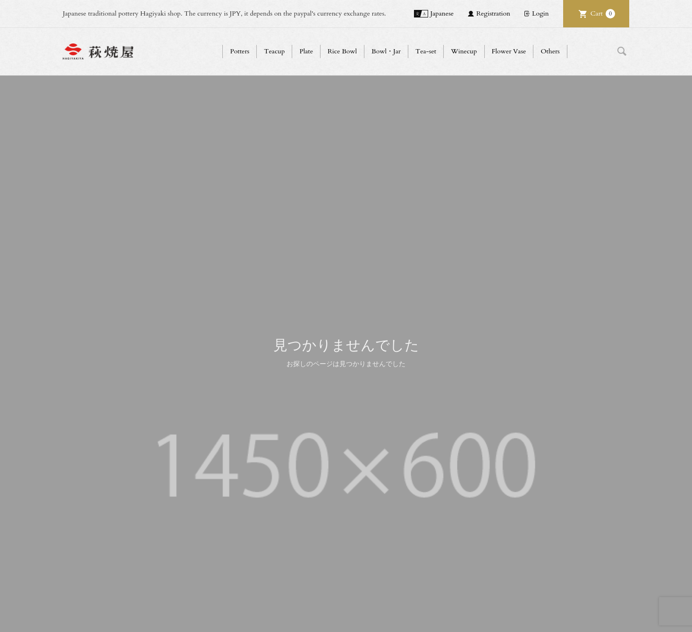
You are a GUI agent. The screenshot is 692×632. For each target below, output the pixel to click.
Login (540, 13)
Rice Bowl (342, 51)
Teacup (274, 51)
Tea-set (425, 51)
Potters (239, 51)
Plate (306, 51)
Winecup (464, 51)
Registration (493, 13)
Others (549, 51)
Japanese (442, 13)
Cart (603, 13)
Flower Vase (509, 51)
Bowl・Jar (386, 51)
